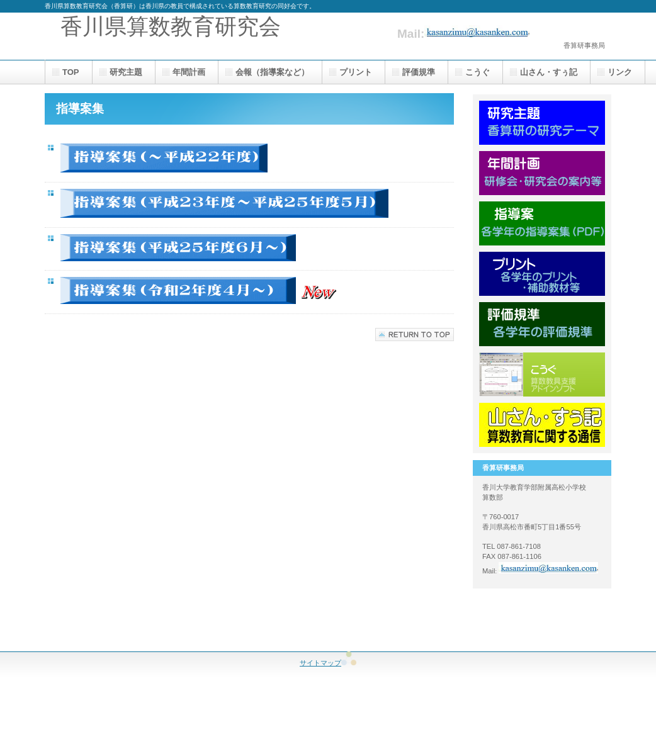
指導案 (542, 223)
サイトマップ (328, 663)
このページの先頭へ (414, 334)
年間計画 (542, 173)
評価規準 (542, 324)
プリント (542, 274)
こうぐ (542, 374)
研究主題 (542, 123)
